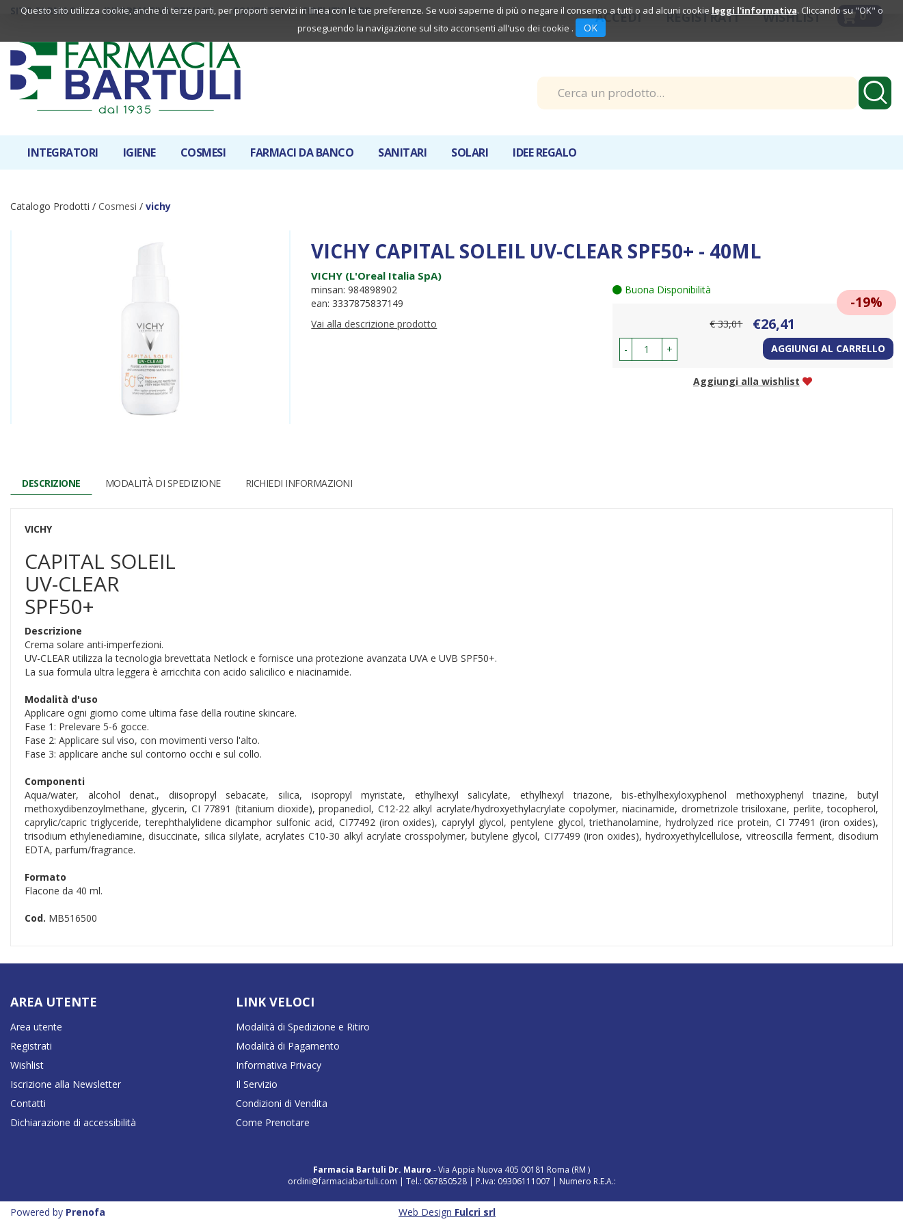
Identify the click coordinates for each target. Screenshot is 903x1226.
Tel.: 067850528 (437, 1181)
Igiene (139, 152)
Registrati (31, 1045)
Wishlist (27, 1064)
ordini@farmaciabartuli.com (342, 1181)
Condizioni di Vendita (281, 1103)
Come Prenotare (273, 1122)
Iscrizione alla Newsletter (65, 1084)
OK (590, 27)
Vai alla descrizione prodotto (374, 323)
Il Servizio (257, 1084)
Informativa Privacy (278, 1064)
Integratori (62, 152)
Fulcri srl (475, 1211)
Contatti (28, 1103)
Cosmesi (203, 152)
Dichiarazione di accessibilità (73, 1122)
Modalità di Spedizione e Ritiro (303, 1026)
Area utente (36, 1026)
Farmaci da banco (301, 152)
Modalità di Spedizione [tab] (163, 483)
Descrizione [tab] (51, 483)
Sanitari (402, 152)
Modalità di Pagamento (288, 1045)
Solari (469, 152)
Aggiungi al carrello (828, 348)
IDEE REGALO (545, 152)
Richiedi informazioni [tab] (299, 483)
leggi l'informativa (754, 10)
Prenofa (85, 1211)
